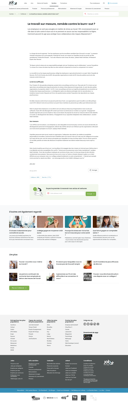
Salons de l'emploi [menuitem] (42, 3)
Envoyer (88, 194)
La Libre (101, 392)
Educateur (68, 347)
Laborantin (68, 333)
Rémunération (33, 373)
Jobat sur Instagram (71, 372)
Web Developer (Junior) (72, 345)
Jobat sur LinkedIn (70, 374)
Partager (93, 170)
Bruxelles (49, 329)
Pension (31, 380)
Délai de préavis (51, 372)
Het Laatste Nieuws (31, 392)
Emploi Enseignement (35, 331)
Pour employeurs (95, 3)
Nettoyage (68, 340)
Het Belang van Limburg (78, 392)
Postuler (31, 369)
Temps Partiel (33, 329)
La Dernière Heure (92, 392)
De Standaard (43, 392)
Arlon (48, 326)
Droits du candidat (88, 367)
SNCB (12, 351)
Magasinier (68, 335)
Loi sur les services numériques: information (90, 376)
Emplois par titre (15, 372)
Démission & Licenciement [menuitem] (93, 8)
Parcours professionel (35, 371)
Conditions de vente (88, 374)
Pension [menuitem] (107, 8)
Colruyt (12, 329)
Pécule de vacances (52, 367)
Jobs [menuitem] (25, 3)
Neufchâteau (50, 340)
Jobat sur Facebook (71, 370)
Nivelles (49, 342)
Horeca (31, 338)
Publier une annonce (71, 365)
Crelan (12, 331)
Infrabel (12, 340)
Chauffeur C (68, 329)
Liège (48, 335)
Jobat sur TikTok (70, 376)
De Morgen (52, 392)
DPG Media (13, 333)
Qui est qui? (68, 381)
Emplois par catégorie (16, 370)
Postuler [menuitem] (34, 8)
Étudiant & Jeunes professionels (34, 365)
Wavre (49, 347)
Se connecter (113, 3)
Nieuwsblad (20, 392)
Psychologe (68, 338)
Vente (66, 342)
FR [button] (104, 3)
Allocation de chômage (53, 374)
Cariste (67, 331)
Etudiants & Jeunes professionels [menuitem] (18, 8)
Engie (12, 335)
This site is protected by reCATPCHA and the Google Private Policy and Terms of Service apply (90, 382)
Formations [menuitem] (63, 3)
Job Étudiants (33, 340)
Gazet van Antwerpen (63, 392)
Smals (12, 349)
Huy (48, 333)
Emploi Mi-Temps (34, 333)
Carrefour (13, 326)
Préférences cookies (89, 372)
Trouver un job (14, 365)
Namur (49, 338)
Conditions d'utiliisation (89, 365)
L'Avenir (108, 392)
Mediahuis (13, 347)
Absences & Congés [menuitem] (76, 8)
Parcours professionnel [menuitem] (47, 8)
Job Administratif (34, 326)
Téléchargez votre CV (16, 380)
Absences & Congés (34, 376)
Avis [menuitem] (32, 3)
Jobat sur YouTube (70, 379)
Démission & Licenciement (36, 378)
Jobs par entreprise (15, 367)
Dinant (49, 331)
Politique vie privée (88, 370)
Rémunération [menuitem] (62, 8)
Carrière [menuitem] (54, 3)
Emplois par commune (16, 374)
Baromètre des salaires (53, 365)
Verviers (49, 345)
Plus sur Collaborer (18, 289)
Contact (67, 367)
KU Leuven (13, 342)
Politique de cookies (88, 368)
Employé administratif (71, 326)
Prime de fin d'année (53, 370)
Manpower (13, 345)
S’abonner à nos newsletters (15, 377)
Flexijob (31, 335)
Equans (12, 338)
